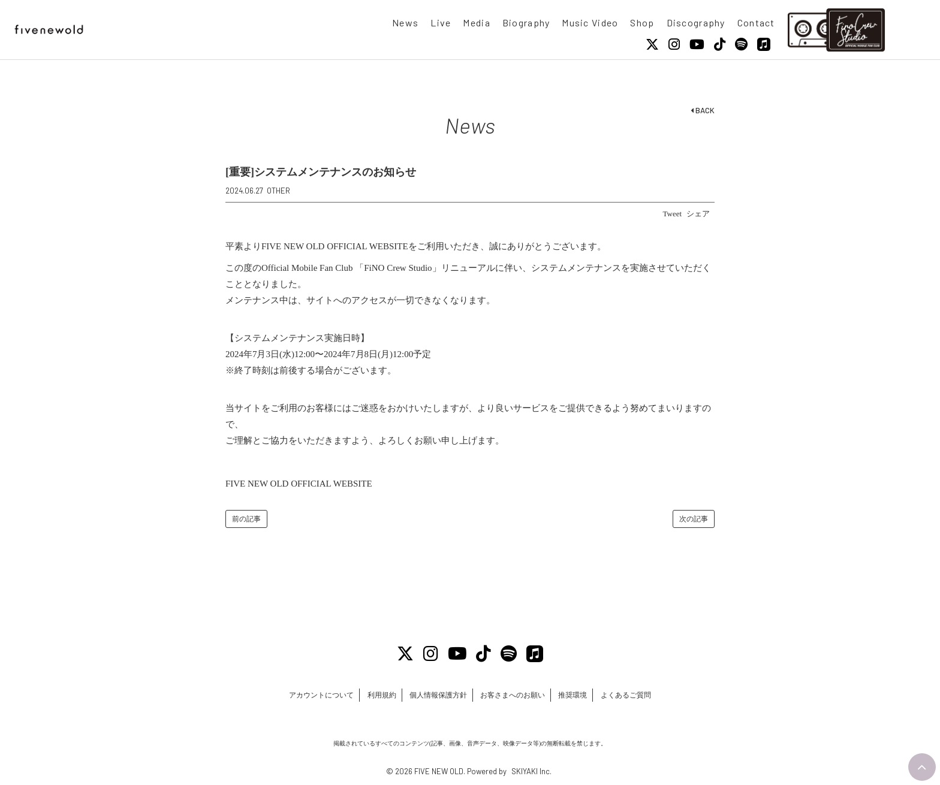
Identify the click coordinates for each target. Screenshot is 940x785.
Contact (756, 22)
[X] (652, 44)
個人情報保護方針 (435, 696)
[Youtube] (697, 44)
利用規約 (372, 696)
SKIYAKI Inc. (531, 771)
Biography (526, 22)
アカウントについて (306, 696)
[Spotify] (741, 44)
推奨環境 (581, 696)
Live (440, 22)
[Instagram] (674, 44)
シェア (698, 213)
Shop (642, 22)
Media (476, 22)
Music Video (590, 22)
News (405, 22)
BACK (703, 110)
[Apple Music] (763, 44)
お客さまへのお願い (515, 696)
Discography (696, 22)
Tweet (672, 213)
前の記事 (246, 519)
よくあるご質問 (641, 696)
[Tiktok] (719, 44)
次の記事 (693, 519)
